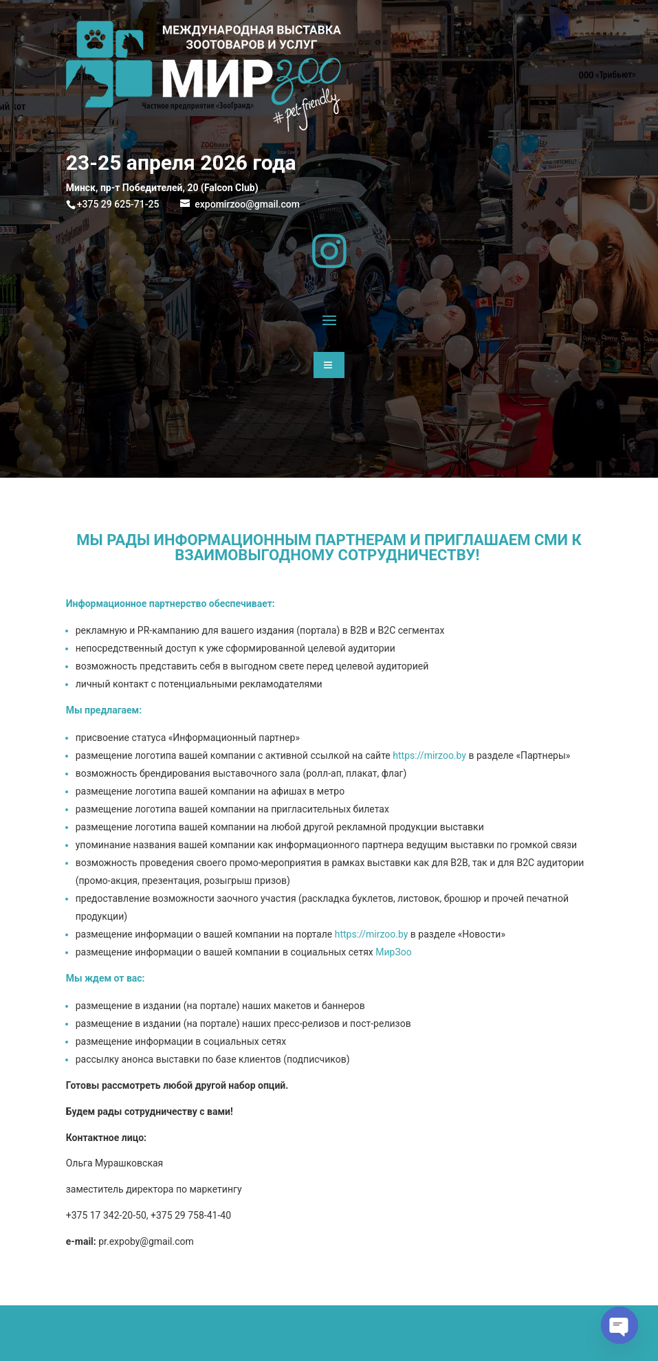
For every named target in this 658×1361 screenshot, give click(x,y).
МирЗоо (393, 952)
